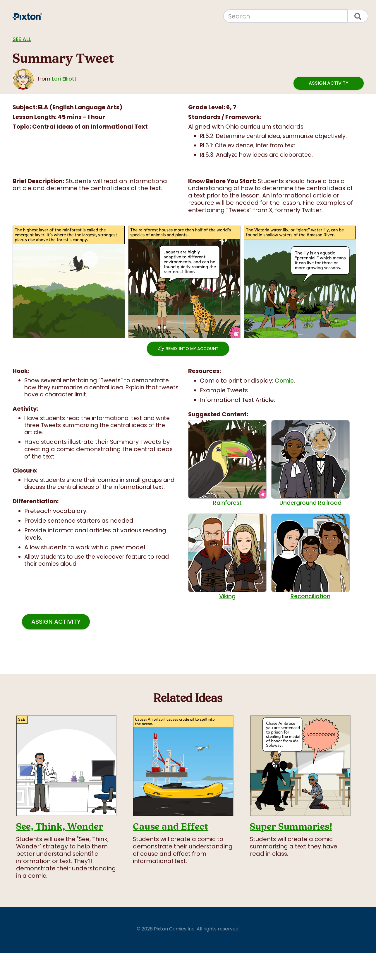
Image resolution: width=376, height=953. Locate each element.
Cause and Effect (170, 826)
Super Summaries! (291, 826)
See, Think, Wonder (60, 826)
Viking (227, 557)
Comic (284, 380)
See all (22, 39)
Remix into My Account (188, 349)
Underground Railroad (310, 463)
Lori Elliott (64, 78)
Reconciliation (310, 557)
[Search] (285, 16)
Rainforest (227, 463)
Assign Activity (328, 83)
